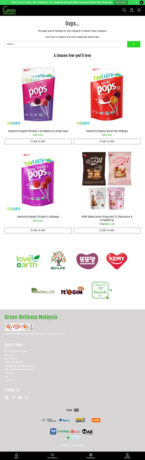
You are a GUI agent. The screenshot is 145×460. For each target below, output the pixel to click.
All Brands (9, 380)
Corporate (9, 373)
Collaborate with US (14, 362)
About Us (9, 355)
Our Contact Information (16, 351)
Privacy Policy (78, 445)
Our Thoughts (11, 358)
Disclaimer (65, 445)
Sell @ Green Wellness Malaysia (19, 369)
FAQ (6, 376)
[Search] (66, 44)
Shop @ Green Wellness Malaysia (19, 366)
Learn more (121, 2)
